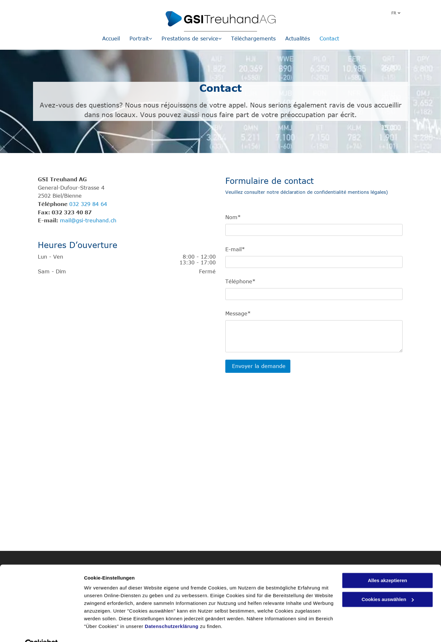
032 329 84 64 (88, 204)
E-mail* (235, 249)
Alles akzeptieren (387, 566)
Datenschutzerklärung (172, 611)
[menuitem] (111, 38)
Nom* (233, 217)
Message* (238, 313)
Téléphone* (240, 281)
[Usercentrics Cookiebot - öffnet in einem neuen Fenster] (41, 629)
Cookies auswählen (106, 629)
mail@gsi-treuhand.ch (88, 220)
